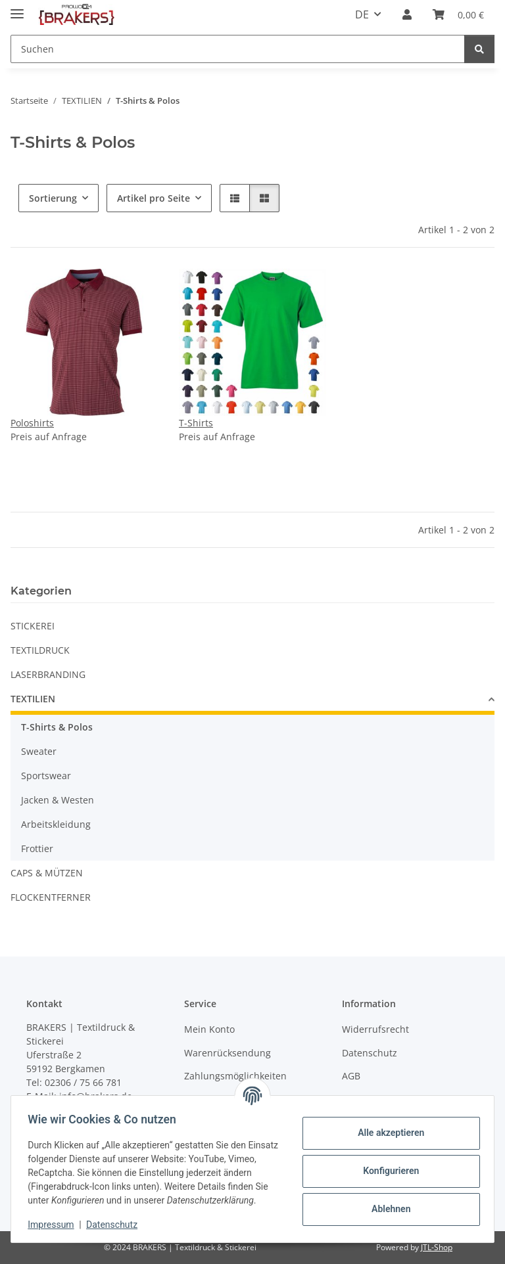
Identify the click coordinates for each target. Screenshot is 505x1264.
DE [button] (362, 14)
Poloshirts (32, 423)
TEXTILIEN (33, 698)
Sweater (39, 751)
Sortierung (53, 198)
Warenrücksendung (227, 1053)
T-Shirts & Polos (57, 727)
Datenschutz (116, 1224)
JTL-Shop (436, 1247)
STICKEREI (33, 626)
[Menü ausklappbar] (17, 8)
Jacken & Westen (57, 800)
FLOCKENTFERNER (51, 897)
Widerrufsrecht (375, 1029)
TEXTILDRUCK (40, 650)
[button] (407, 14)
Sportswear (46, 775)
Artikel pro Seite (153, 198)
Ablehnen (386, 1202)
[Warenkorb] (458, 14)
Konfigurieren (386, 1164)
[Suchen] (238, 49)
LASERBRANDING (48, 674)
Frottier (37, 848)
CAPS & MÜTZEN (47, 873)
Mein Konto (209, 1029)
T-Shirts (196, 423)
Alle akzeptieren (386, 1126)
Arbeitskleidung (56, 824)
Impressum (55, 1224)
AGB (351, 1076)
